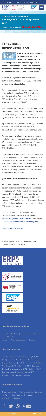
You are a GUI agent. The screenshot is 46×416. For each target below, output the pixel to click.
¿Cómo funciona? (16, 395)
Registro (17, 398)
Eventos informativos (9, 392)
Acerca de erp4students (10, 334)
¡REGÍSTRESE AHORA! (12, 228)
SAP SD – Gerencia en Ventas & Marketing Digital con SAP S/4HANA (22, 372)
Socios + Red (26, 334)
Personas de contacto (18, 340)
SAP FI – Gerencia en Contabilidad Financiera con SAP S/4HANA (22, 364)
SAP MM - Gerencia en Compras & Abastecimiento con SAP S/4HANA (21, 367)
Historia (4, 340)
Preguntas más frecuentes (21, 375)
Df (24, 244)
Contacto (32, 340)
